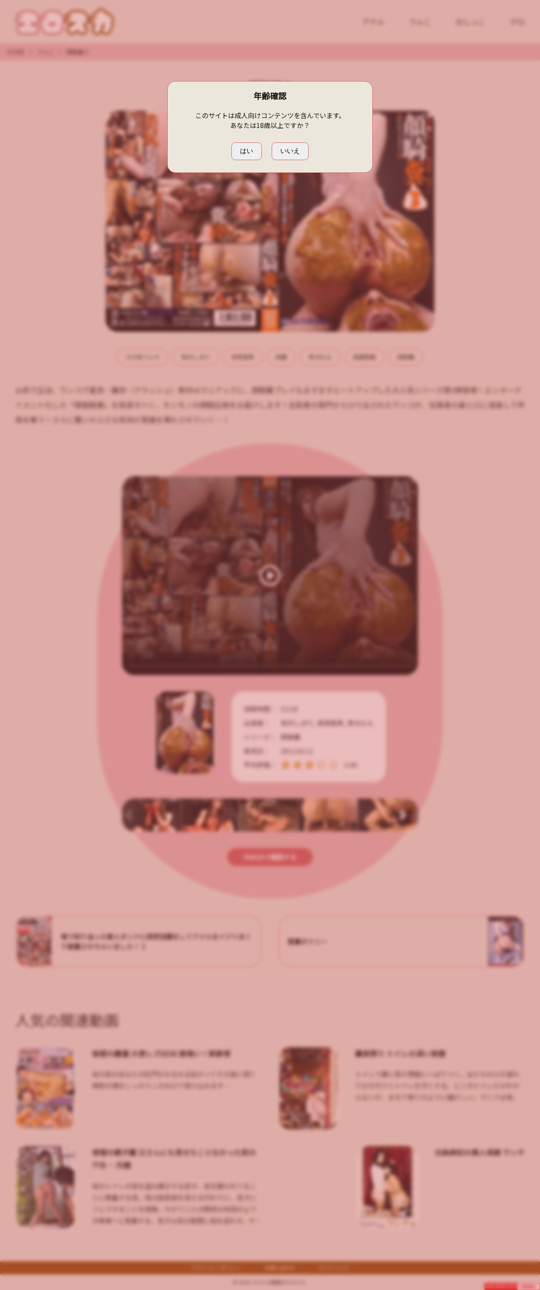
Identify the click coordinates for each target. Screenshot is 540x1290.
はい (246, 150)
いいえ (290, 150)
